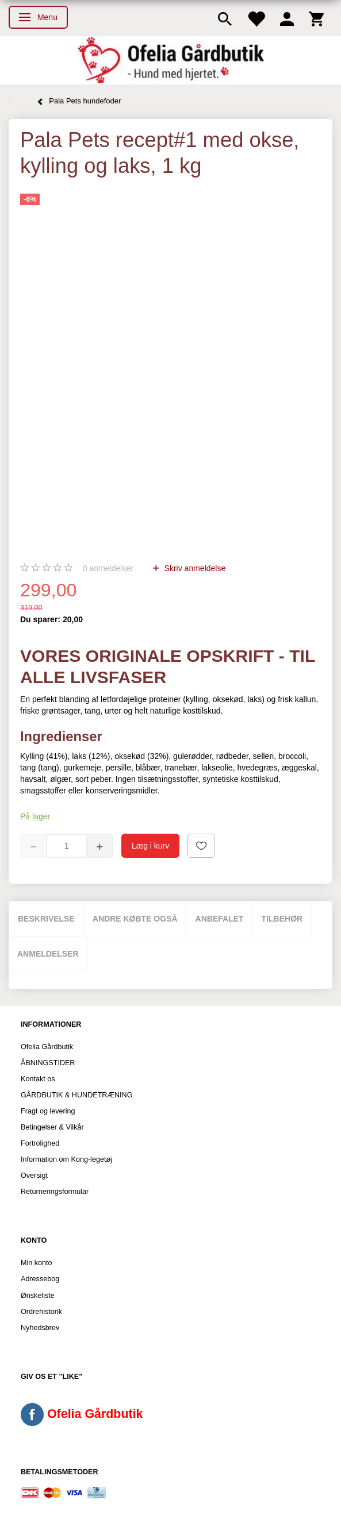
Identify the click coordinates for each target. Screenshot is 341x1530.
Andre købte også (135, 918)
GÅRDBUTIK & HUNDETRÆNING (77, 1095)
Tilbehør (282, 918)
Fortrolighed (40, 1143)
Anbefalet (220, 918)
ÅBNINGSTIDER (48, 1063)
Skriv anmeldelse (194, 568)
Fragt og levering (48, 1111)
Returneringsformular (55, 1192)
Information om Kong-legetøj (66, 1159)
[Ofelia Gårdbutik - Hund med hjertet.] (170, 60)
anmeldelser (108, 568)
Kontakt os (38, 1079)
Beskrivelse (46, 918)
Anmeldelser (48, 953)
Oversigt (34, 1175)
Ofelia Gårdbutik (47, 1047)
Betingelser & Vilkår (52, 1127)
